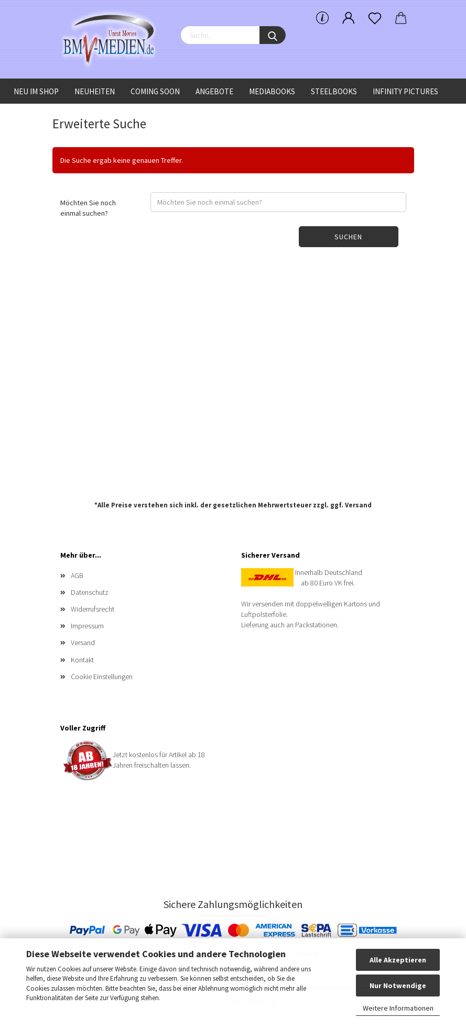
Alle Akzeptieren (398, 960)
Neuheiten (94, 91)
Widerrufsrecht (92, 609)
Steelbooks (334, 91)
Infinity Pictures (405, 91)
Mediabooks (272, 91)
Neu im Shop (36, 91)
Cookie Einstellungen (102, 676)
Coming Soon (155, 91)
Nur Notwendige (398, 985)
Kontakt (82, 659)
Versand (358, 505)
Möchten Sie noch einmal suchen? (88, 208)
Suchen (348, 236)
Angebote (214, 91)
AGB (77, 575)
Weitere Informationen (398, 1008)
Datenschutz (90, 592)
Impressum (87, 625)
